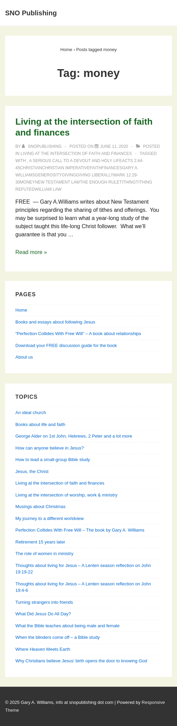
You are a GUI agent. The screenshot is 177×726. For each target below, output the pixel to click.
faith (95, 167)
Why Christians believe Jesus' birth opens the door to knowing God (81, 660)
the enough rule (99, 182)
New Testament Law (57, 182)
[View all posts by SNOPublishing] (42, 146)
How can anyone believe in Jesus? (49, 448)
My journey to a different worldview (49, 518)
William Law (48, 189)
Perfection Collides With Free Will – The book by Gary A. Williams (80, 530)
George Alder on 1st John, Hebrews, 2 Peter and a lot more (73, 436)
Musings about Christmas (40, 506)
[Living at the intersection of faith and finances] (114, 146)
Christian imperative (66, 167)
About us (24, 357)
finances (111, 167)
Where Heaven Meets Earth (42, 649)
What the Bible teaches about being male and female (67, 625)
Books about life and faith (40, 424)
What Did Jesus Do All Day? (43, 613)
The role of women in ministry (44, 553)
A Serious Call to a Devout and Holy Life (75, 160)
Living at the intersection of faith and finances (76, 153)
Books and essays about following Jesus (55, 322)
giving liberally (94, 175)
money (27, 182)
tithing (127, 182)
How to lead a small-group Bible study (52, 459)
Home (21, 310)
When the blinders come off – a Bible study (57, 637)
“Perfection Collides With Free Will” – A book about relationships (78, 333)
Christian (31, 167)
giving (69, 175)
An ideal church (30, 412)
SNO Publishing (31, 13)
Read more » (31, 252)
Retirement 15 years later (40, 541)
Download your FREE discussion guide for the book (66, 345)
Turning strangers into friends (44, 602)
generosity (48, 175)
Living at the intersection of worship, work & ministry (66, 495)
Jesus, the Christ (32, 471)
